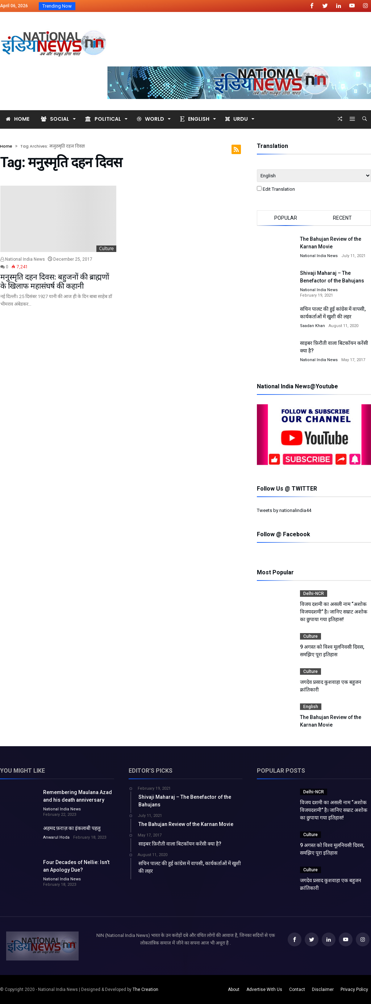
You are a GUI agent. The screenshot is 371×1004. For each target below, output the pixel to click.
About (233, 989)
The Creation (145, 989)
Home (6, 146)
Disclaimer (323, 989)
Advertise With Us (264, 989)
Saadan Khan (312, 325)
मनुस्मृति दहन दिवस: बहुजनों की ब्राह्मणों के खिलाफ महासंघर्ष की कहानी (54, 281)
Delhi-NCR (313, 593)
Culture (106, 248)
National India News (22, 259)
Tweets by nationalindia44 (284, 510)
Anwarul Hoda (56, 837)
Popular (285, 218)
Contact (297, 989)
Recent (342, 218)
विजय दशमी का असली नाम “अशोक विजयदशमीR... (126, 6)
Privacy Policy (354, 989)
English (310, 706)
